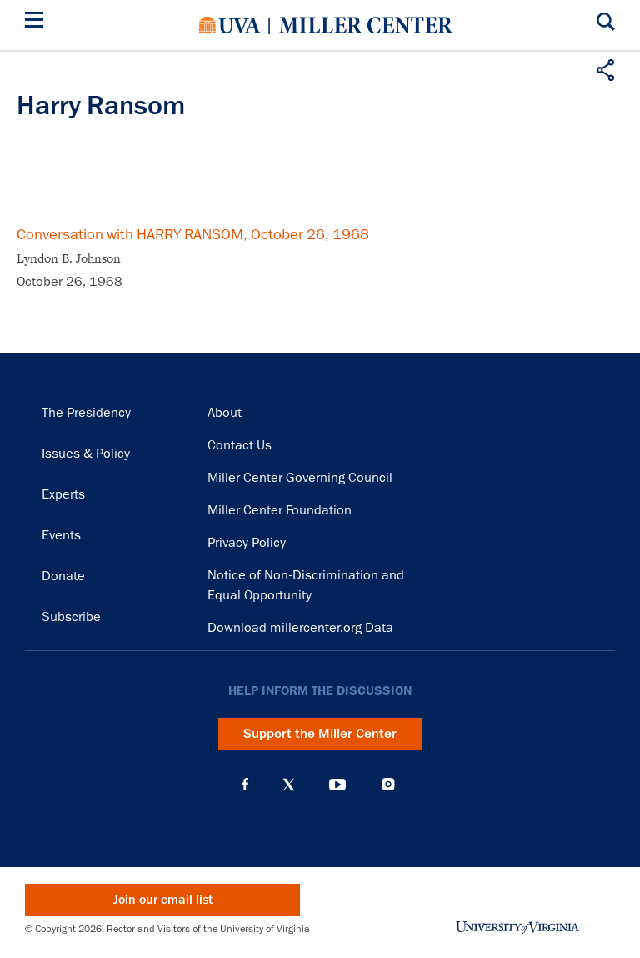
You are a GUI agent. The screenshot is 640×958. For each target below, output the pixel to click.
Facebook (245, 784)
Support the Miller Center (320, 733)
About (225, 412)
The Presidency (86, 412)
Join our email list (162, 900)
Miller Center (365, 25)
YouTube (337, 784)
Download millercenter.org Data (300, 627)
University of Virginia (230, 25)
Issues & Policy (86, 453)
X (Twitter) (289, 784)
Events (61, 535)
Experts (63, 494)
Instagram (388, 784)
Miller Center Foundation (280, 510)
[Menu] (37, 22)
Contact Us (240, 445)
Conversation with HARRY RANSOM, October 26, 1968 (193, 234)
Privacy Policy (247, 542)
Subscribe (71, 617)
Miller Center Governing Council (300, 477)
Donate (63, 576)
